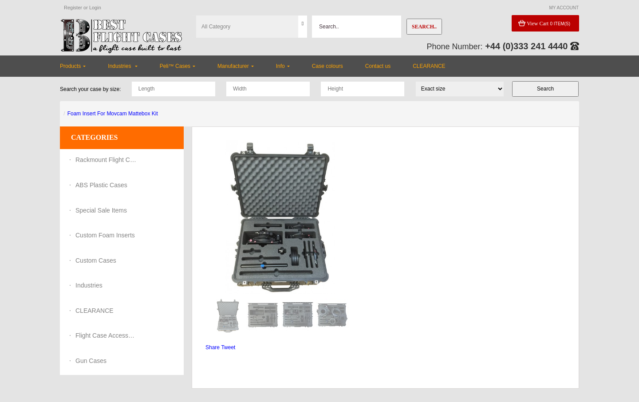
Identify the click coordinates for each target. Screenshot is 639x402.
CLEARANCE (94, 310)
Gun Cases (90, 360)
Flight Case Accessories (106, 335)
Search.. (424, 27)
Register (73, 7)
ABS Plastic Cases (101, 185)
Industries (89, 285)
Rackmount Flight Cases (106, 159)
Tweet (228, 347)
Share (212, 347)
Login (95, 7)
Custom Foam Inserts (105, 235)
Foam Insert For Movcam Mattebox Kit (112, 113)
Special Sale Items (101, 210)
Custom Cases (95, 260)
